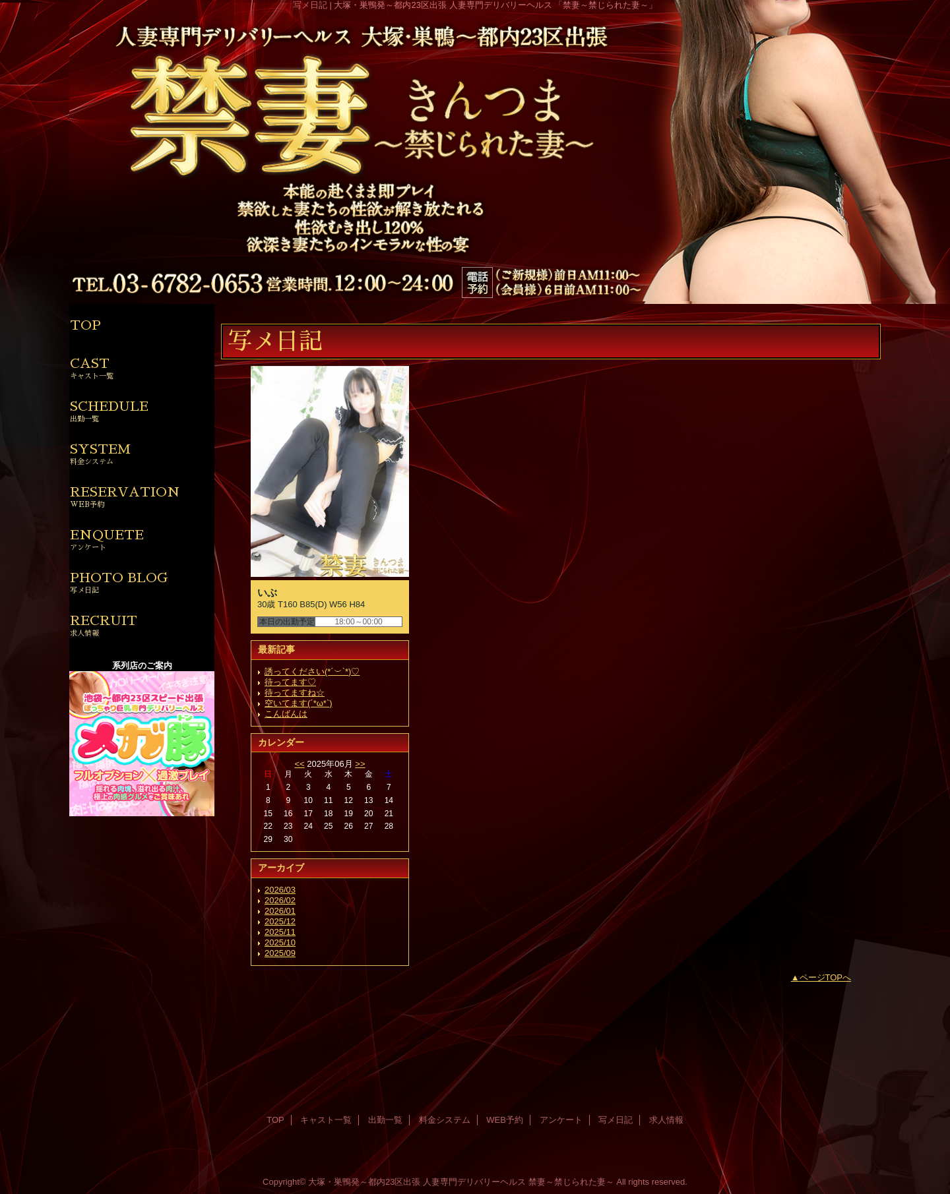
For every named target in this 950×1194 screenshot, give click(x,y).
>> (360, 764)
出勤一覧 (385, 1120)
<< (299, 764)
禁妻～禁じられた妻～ (571, 1182)
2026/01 (280, 911)
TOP (85, 325)
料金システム (444, 1120)
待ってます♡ (290, 682)
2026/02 (280, 900)
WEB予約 (504, 1120)
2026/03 (280, 890)
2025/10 (280, 942)
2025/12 (280, 921)
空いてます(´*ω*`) (298, 703)
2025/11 (280, 932)
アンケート (561, 1120)
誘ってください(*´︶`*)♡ (312, 671)
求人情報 (666, 1120)
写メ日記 (615, 1120)
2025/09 (280, 953)
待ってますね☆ (295, 693)
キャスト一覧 (326, 1120)
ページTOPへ (826, 977)
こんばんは (286, 714)
